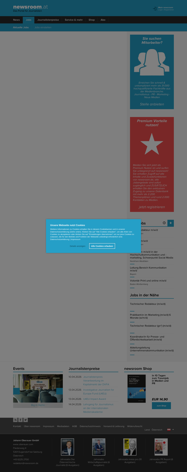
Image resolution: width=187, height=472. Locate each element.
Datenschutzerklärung (59, 239)
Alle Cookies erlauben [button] (102, 246)
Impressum (75, 239)
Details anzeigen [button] (77, 246)
